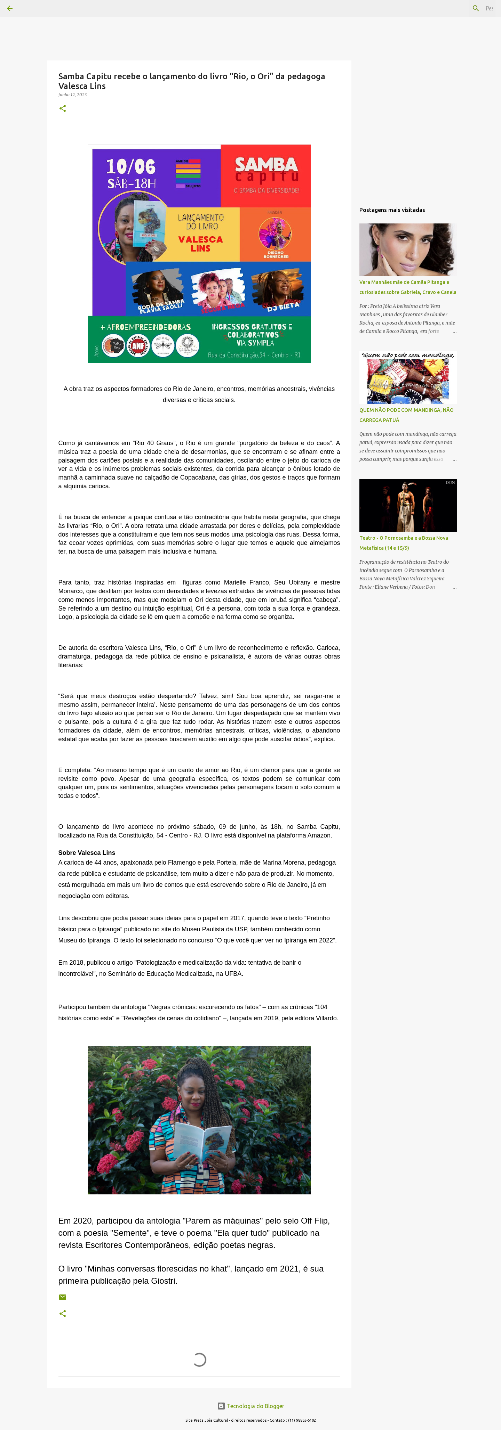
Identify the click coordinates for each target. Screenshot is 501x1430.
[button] (62, 109)
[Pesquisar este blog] (458, 8)
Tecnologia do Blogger (250, 1406)
